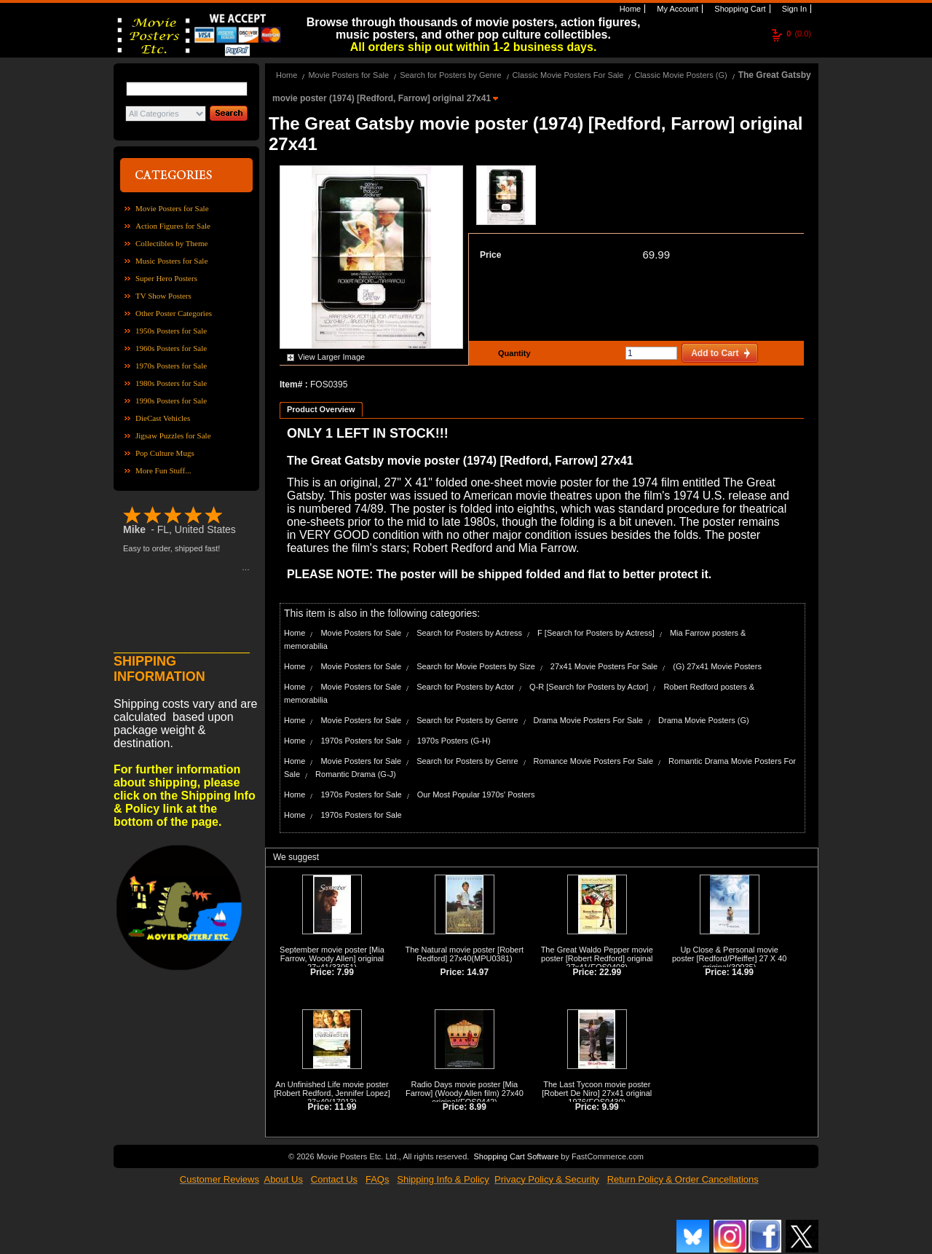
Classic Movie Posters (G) (680, 75)
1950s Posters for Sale (171, 330)
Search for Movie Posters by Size (475, 666)
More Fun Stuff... (163, 470)
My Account (676, 8)
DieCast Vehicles (162, 418)
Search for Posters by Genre (450, 75)
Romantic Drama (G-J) (355, 774)
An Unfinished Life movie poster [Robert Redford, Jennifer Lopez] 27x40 (332, 1093)
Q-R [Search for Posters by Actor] (588, 686)
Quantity (512, 353)
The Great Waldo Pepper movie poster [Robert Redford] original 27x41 (597, 958)
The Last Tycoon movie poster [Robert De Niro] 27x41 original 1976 (597, 1093)
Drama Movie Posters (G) (703, 720)
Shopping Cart (738, 8)
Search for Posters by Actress (469, 632)
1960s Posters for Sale (171, 348)
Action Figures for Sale (172, 225)
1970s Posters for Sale (171, 365)
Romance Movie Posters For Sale (593, 761)
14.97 (478, 972)
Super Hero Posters (166, 278)
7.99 (345, 972)
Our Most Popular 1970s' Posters (476, 794)
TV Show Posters (163, 295)
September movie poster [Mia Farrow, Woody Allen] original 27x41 (332, 958)
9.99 (609, 1107)
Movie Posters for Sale (172, 208)
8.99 (478, 1107)
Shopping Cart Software (515, 1156)
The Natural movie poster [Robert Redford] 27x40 (465, 954)
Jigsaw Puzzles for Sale (173, 435)
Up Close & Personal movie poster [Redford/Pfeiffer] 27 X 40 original (729, 958)
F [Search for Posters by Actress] (596, 632)
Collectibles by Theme (171, 243)
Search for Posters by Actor (465, 686)
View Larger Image (331, 356)
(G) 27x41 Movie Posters (717, 666)
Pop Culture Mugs (164, 453)
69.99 (656, 254)
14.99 (743, 972)
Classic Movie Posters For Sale (568, 75)
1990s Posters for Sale (171, 400)
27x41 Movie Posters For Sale (603, 666)
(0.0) (798, 33)
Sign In (793, 8)
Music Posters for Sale (171, 260)
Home (629, 8)
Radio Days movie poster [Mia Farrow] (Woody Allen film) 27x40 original (465, 1093)
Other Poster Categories (173, 313)
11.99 (345, 1107)
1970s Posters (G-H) (454, 740)
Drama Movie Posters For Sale (588, 720)
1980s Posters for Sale (171, 383)
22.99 (610, 972)
